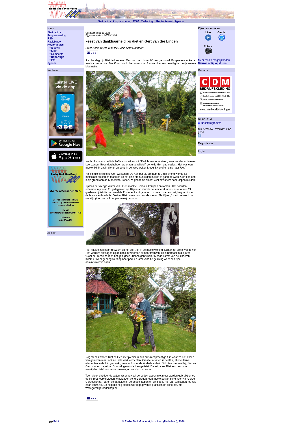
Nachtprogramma (211, 122)
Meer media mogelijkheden (214, 60)
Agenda (179, 21)
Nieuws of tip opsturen (212, 63)
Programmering (122, 21)
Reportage (57, 57)
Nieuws (55, 47)
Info (53, 60)
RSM (136, 21)
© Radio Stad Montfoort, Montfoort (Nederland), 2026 (153, 421)
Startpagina (104, 21)
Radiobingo (147, 21)
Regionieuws (164, 21)
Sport (54, 50)
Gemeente (57, 54)
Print (56, 421)
